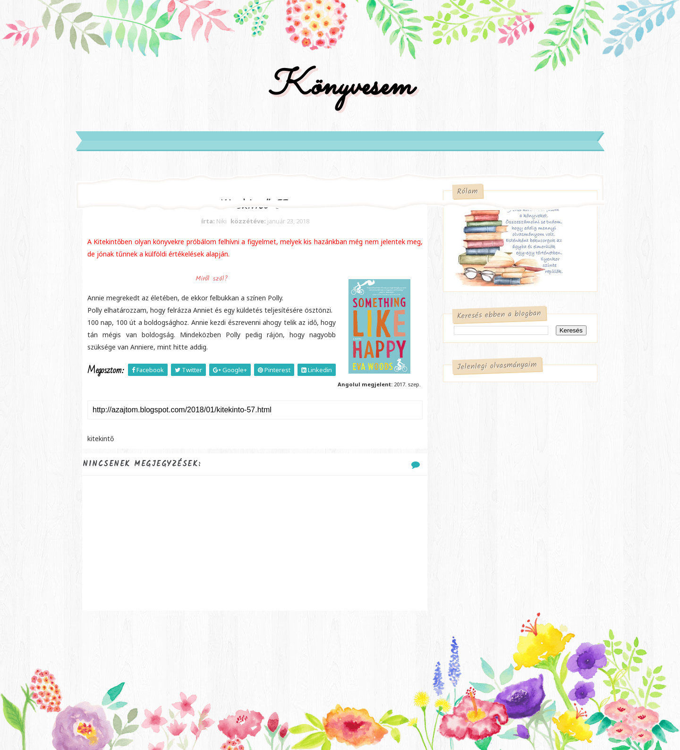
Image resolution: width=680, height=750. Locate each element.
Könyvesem (340, 86)
